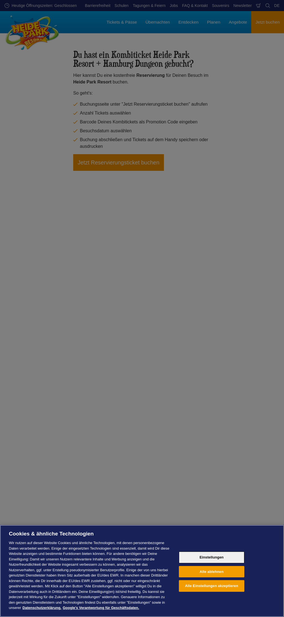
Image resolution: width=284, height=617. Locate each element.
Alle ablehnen (212, 572)
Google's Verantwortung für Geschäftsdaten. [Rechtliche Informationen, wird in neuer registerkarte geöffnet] (101, 608)
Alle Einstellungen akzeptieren (211, 586)
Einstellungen (211, 557)
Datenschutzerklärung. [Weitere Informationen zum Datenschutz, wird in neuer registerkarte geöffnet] (41, 608)
